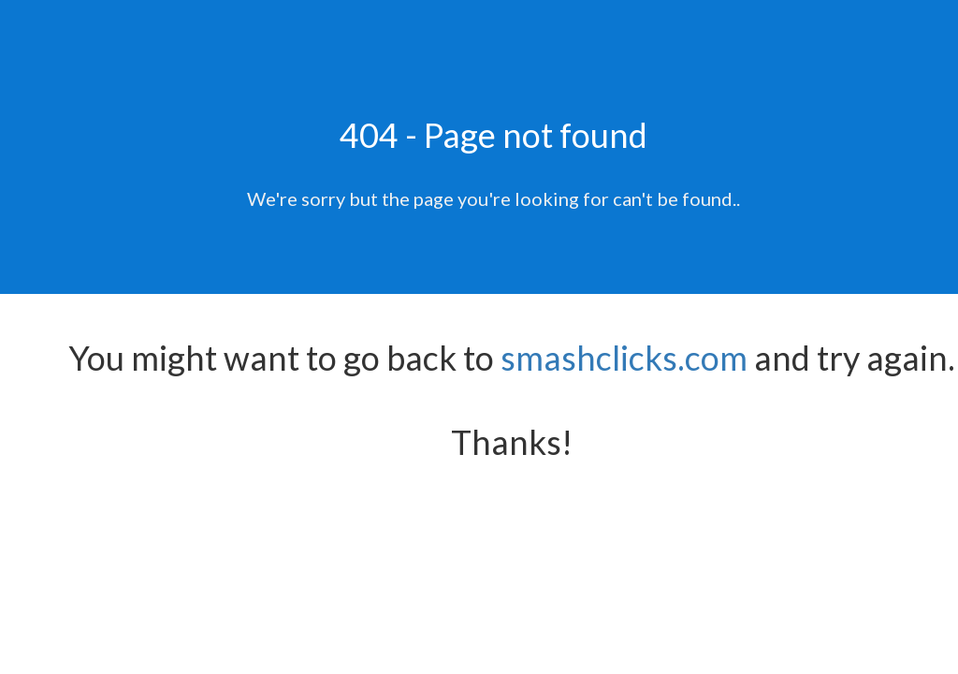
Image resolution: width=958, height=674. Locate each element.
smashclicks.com (624, 357)
